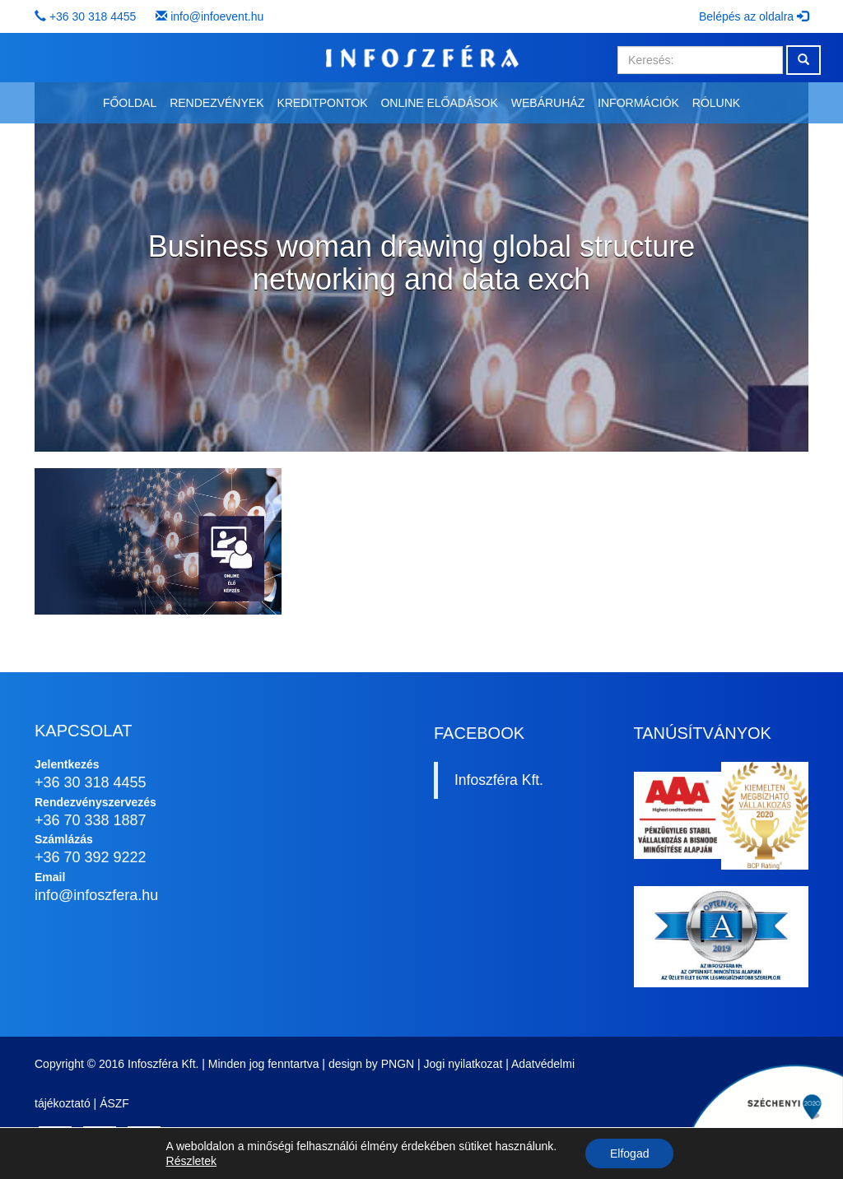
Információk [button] (638, 102)
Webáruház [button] (548, 102)
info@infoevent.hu (216, 16)
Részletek (191, 1160)
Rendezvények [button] (216, 102)
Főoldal (129, 102)
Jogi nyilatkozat (463, 1063)
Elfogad (629, 1153)
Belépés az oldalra (753, 16)
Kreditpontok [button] (322, 102)
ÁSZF (114, 1103)
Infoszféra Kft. (498, 780)
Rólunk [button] (716, 102)
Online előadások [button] (438, 102)
